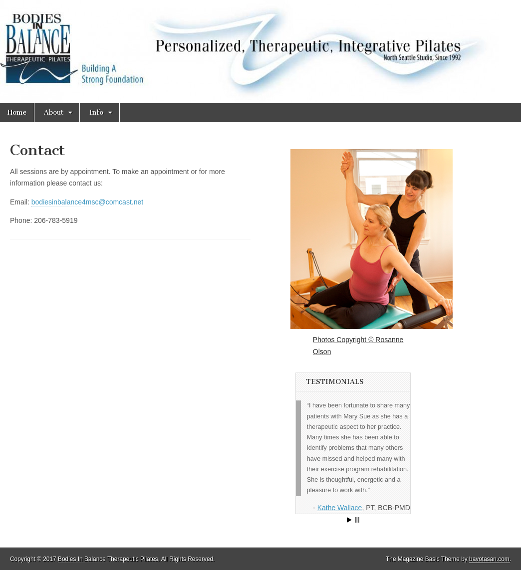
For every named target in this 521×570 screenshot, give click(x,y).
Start (349, 520)
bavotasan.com (489, 559)
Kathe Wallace (339, 508)
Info (96, 112)
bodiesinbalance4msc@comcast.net (87, 202)
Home (16, 112)
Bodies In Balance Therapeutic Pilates (108, 559)
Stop (357, 520)
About (53, 112)
